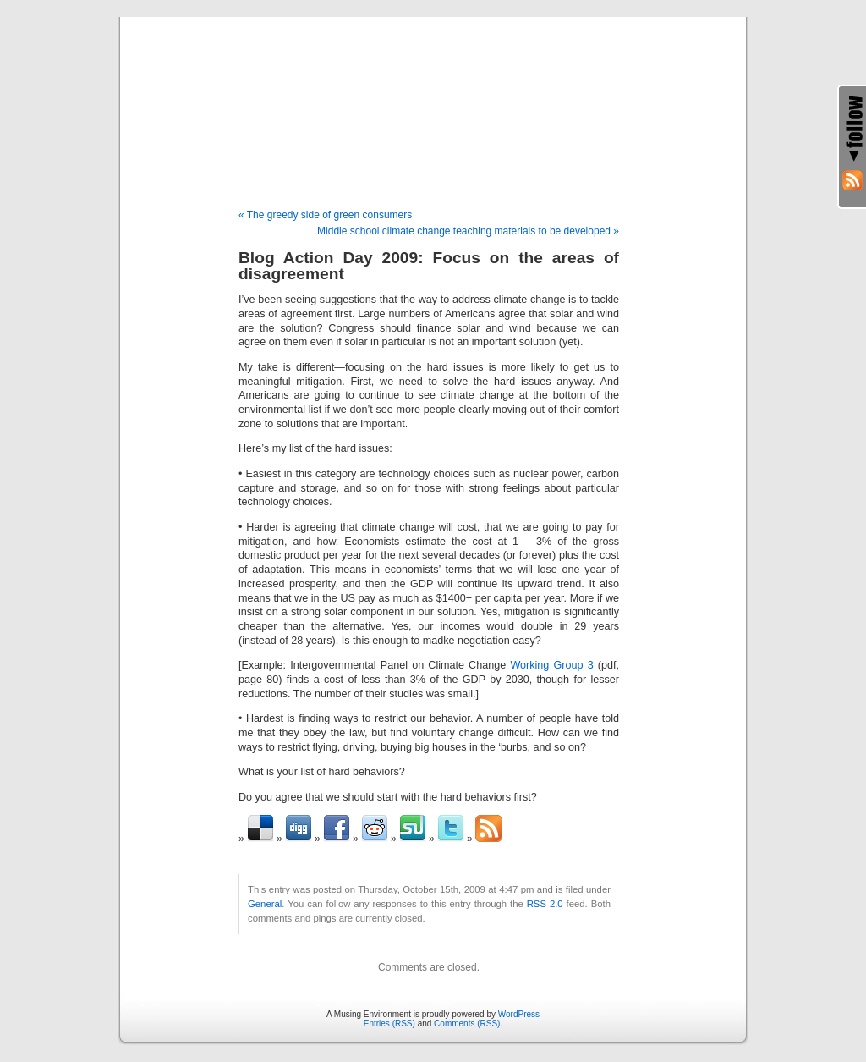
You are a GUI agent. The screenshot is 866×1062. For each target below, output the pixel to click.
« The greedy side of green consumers (325, 215)
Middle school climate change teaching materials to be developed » (468, 231)
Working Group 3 (551, 665)
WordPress (519, 1014)
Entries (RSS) (389, 1023)
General (265, 904)
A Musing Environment (433, 94)
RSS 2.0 (545, 904)
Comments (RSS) (467, 1023)
